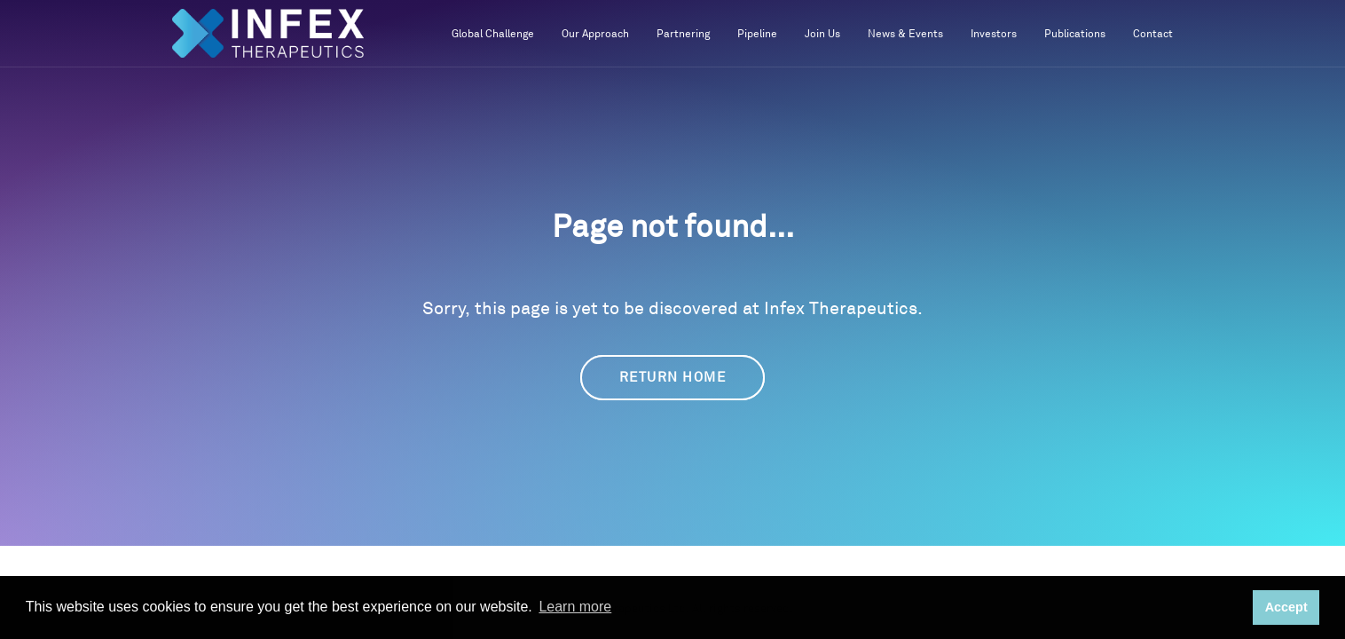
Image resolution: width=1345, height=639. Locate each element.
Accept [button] (1286, 607)
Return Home (673, 377)
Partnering (683, 34)
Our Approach (595, 34)
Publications (1074, 34)
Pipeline (757, 34)
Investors (994, 34)
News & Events (905, 34)
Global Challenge (493, 34)
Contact (1153, 34)
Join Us (822, 34)
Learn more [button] (575, 606)
